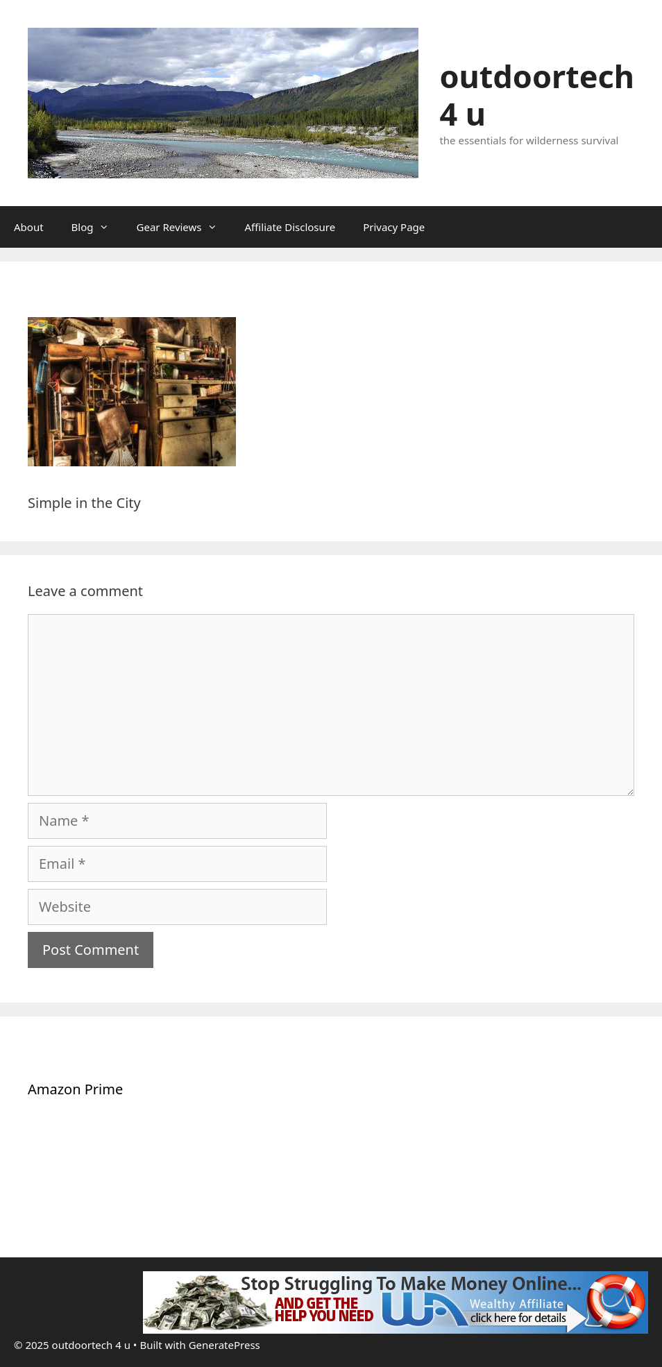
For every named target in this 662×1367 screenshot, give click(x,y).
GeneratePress (224, 1345)
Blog (97, 227)
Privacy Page (394, 227)
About (29, 227)
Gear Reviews (184, 227)
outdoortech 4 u (536, 95)
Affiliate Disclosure (290, 227)
